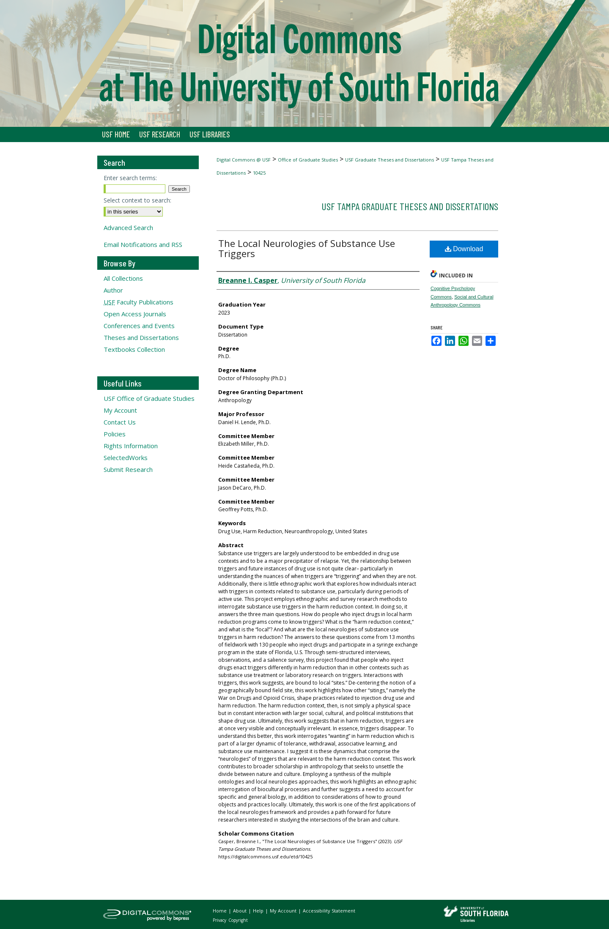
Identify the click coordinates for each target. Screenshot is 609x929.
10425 (259, 173)
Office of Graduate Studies (308, 159)
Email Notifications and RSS (143, 244)
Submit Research (128, 469)
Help (259, 910)
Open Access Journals (135, 314)
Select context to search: (137, 200)
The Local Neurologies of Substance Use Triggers (306, 248)
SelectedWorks (126, 457)
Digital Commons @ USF (244, 159)
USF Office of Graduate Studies (149, 398)
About (240, 910)
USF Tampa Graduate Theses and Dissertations (409, 206)
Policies (115, 434)
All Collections (123, 278)
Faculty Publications (138, 302)
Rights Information (131, 445)
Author (113, 290)
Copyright (238, 920)
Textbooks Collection (134, 349)
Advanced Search (128, 227)
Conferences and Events (139, 325)
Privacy (220, 920)
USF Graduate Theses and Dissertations (389, 159)
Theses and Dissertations (141, 337)
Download (464, 248)
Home (220, 910)
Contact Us (120, 422)
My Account (120, 410)
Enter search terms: (130, 178)
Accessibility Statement (329, 910)
